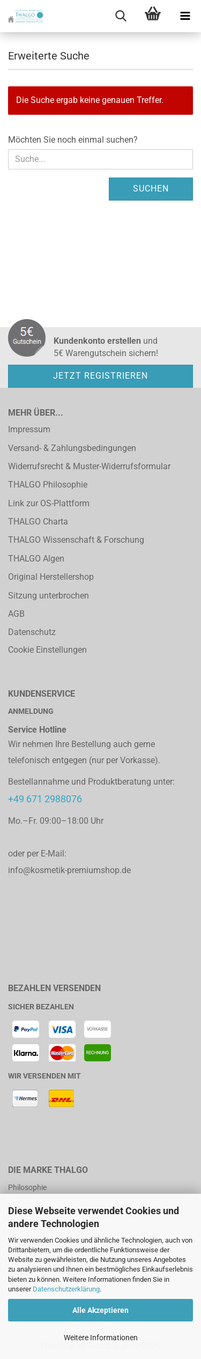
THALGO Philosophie (47, 484)
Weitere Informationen (101, 1337)
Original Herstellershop (51, 577)
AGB (16, 614)
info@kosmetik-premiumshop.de (69, 870)
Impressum (29, 429)
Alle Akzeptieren (100, 1310)
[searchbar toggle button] (121, 16)
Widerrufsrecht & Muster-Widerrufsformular (89, 466)
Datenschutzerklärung (66, 1289)
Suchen (151, 188)
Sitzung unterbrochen (48, 595)
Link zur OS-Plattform (49, 503)
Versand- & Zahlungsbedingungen (72, 448)
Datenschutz (32, 632)
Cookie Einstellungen (47, 650)
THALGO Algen (36, 558)
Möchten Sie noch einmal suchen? (73, 140)
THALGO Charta (38, 521)
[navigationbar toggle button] (185, 16)
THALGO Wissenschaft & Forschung (76, 540)
